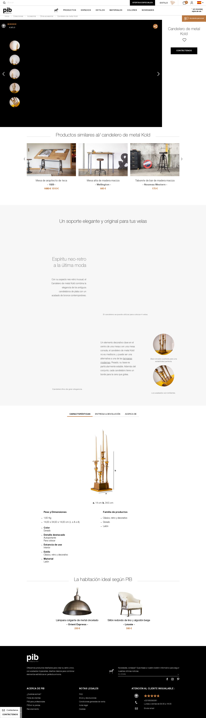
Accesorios (31, 18)
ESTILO (167, 3)
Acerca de (131, 416)
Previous (3, 76)
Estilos (100, 10)
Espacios (86, 10)
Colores (132, 10)
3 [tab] (14, 76)
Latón (105, 528)
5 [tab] (14, 104)
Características (79, 416)
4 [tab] (14, 90)
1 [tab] (14, 47)
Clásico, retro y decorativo (115, 520)
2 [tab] (14, 61)
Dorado (106, 524)
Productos (69, 10)
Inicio (7, 18)
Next (158, 76)
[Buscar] (4, 3)
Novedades (148, 10)
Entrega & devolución (107, 416)
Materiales (115, 10)
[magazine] (56, 10)
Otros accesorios (46, 18)
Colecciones (18, 18)
